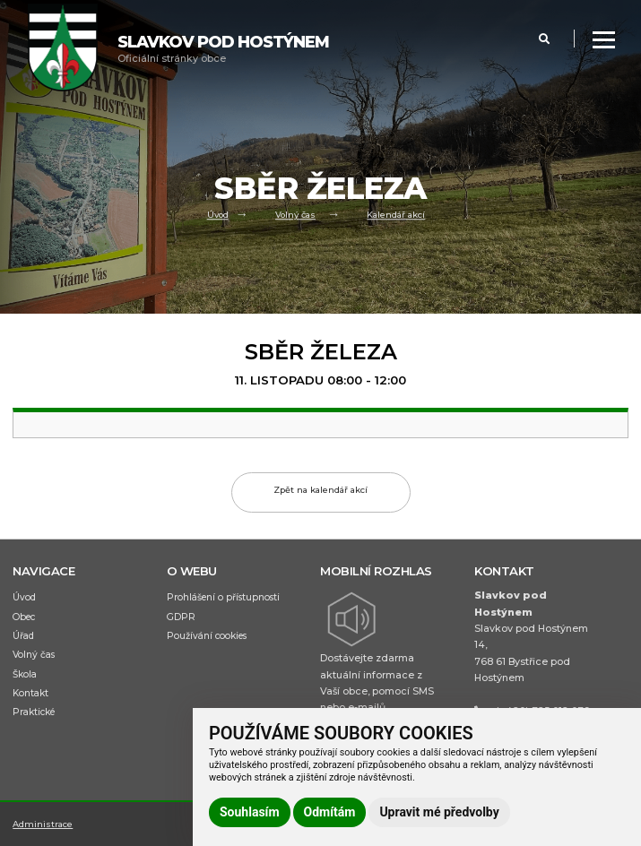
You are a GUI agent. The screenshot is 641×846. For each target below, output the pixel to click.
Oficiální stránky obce (223, 49)
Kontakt (30, 693)
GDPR (181, 617)
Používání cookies (207, 636)
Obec (24, 617)
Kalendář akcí (396, 215)
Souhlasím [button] (250, 812)
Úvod (218, 215)
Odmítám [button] (330, 812)
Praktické (34, 712)
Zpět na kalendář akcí (320, 490)
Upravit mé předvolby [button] (438, 812)
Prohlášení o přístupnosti (223, 597)
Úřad (23, 636)
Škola (25, 674)
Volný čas (295, 215)
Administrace (43, 824)
